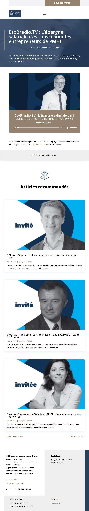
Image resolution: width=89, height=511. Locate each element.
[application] (44, 127)
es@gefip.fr (56, 503)
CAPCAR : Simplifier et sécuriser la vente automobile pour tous (41, 256)
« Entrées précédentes (13, 436)
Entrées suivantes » (77, 436)
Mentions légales (12, 479)
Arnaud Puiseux (42, 144)
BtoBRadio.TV (42, 141)
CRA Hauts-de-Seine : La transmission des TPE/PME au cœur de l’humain (43, 336)
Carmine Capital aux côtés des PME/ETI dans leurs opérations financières (44, 415)
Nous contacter (62, 3)
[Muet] (67, 128)
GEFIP (58, 144)
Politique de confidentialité (16, 484)
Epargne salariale (50, 47)
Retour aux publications (44, 155)
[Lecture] (15, 127)
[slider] (38, 127)
